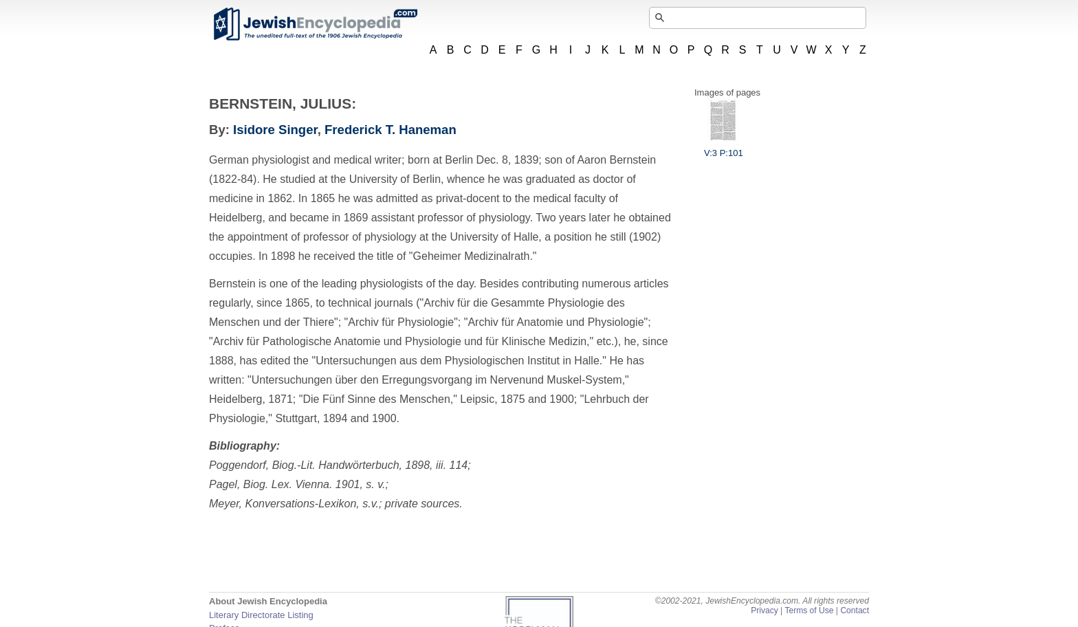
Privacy (764, 610)
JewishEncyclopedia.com (314, 24)
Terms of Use (808, 610)
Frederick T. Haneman (390, 129)
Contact (854, 610)
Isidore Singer (275, 129)
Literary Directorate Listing (261, 615)
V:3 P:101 (723, 148)
